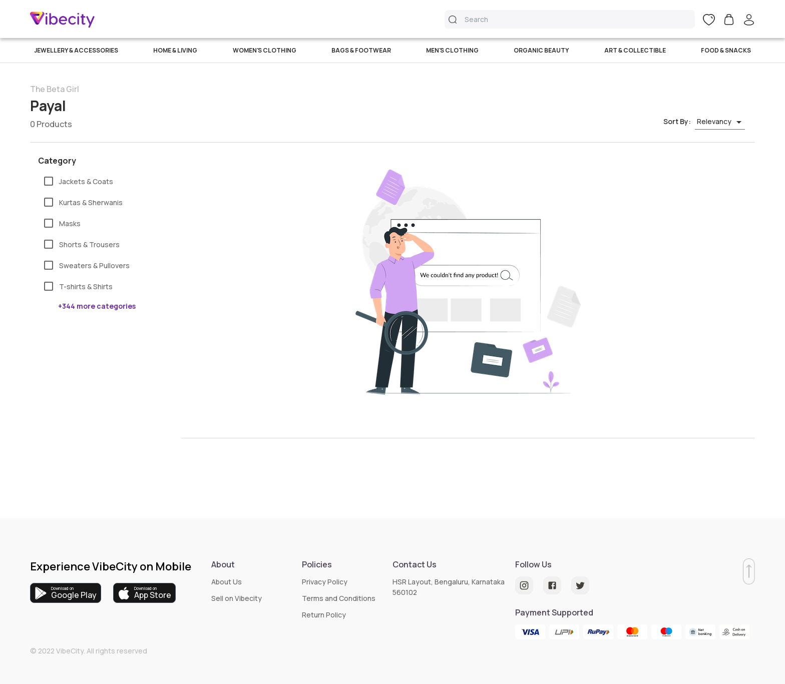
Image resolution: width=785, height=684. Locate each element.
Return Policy (324, 614)
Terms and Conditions (338, 598)
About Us (226, 581)
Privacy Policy (324, 581)
